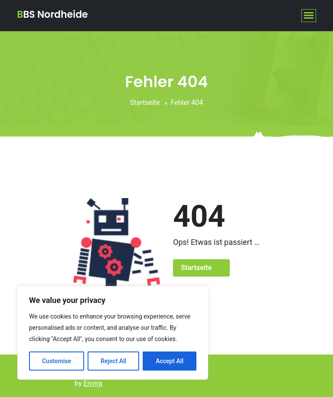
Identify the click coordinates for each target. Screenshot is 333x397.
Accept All (169, 361)
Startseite (145, 102)
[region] (112, 333)
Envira (93, 383)
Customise (56, 361)
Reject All (113, 361)
